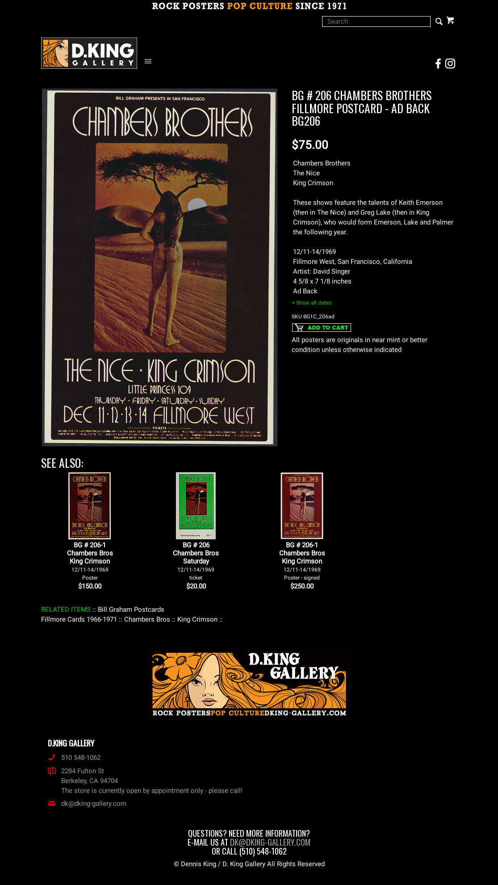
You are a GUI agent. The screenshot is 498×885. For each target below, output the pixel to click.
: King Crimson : (197, 619)
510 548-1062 (74, 758)
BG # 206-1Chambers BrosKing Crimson (90, 561)
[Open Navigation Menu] (150, 61)
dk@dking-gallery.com (87, 804)
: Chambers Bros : (147, 619)
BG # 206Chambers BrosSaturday (196, 561)
